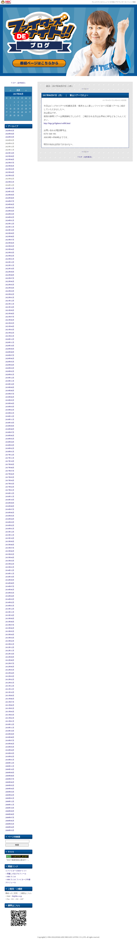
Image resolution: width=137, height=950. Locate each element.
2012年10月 (9, 654)
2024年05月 (9, 208)
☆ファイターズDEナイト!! (15, 871)
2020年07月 (9, 355)
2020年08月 (9, 352)
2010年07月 (9, 740)
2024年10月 (9, 192)
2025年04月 (9, 172)
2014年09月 (9, 580)
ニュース (107, 2)
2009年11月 (9, 766)
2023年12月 (9, 224)
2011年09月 (9, 696)
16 (18, 108)
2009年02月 (9, 795)
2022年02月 (9, 294)
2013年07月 (9, 625)
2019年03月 (9, 407)
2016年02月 (9, 525)
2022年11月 (9, 265)
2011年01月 (9, 721)
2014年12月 (9, 570)
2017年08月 (9, 468)
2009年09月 (9, 773)
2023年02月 (9, 256)
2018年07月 (9, 432)
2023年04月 (9, 249)
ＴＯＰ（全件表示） (18, 83)
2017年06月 (9, 474)
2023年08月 (9, 236)
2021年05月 (9, 323)
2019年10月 (9, 384)
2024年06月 (9, 204)
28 (10, 115)
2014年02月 (9, 602)
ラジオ (100, 2)
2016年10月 (9, 500)
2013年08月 (9, 622)
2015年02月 (9, 564)
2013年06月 (9, 628)
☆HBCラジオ (10, 877)
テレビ (94, 2)
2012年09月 (9, 657)
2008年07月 (9, 817)
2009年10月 (9, 769)
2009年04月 (9, 789)
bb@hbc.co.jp (17, 896)
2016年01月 (9, 529)
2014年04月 (9, 596)
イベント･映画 (131, 2)
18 (26, 108)
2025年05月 (9, 169)
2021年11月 (9, 304)
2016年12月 (9, 493)
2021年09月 (9, 310)
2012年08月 (9, 660)
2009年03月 (9, 792)
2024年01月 (9, 220)
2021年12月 (9, 301)
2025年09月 (9, 156)
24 (22, 112)
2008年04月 (9, 827)
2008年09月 (9, 811)
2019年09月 (9, 387)
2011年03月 (9, 715)
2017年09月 (9, 464)
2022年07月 (9, 278)
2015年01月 (9, 567)
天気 (112, 2)
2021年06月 (9, 320)
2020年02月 (9, 371)
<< (83, 89)
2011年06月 (9, 705)
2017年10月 (9, 461)
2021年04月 (9, 326)
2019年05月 (9, 400)
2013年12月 (9, 609)
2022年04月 (9, 288)
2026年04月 (9, 134)
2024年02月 (9, 217)
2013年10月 (9, 615)
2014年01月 (9, 606)
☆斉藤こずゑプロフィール (15, 874)
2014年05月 (9, 593)
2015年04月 (9, 557)
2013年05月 (9, 631)
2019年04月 (9, 403)
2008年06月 (9, 821)
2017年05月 (9, 477)
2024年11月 (9, 188)
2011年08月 (9, 699)
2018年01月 (9, 452)
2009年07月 (9, 779)
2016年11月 (9, 496)
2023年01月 (9, 259)
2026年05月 (9, 131)
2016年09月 (9, 503)
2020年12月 (9, 339)
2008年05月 (9, 824)
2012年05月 (9, 670)
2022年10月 (9, 269)
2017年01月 (9, 490)
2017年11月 (9, 458)
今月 (18, 90)
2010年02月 (9, 757)
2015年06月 (9, 551)
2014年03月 (9, 599)
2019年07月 (9, 394)
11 (26, 105)
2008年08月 (9, 814)
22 (14, 112)
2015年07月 (9, 548)
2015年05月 (9, 554)
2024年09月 (9, 195)
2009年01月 (9, 798)
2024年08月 (9, 198)
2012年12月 (9, 647)
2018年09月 (9, 426)
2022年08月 (9, 275)
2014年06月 (9, 590)
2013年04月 (9, 635)
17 (22, 108)
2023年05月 (9, 246)
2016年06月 (9, 513)
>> (88, 89)
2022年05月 (9, 285)
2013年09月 (9, 618)
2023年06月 (9, 243)
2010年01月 (9, 760)
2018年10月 (9, 423)
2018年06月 (9, 436)
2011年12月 (9, 686)
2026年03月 (9, 137)
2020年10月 (9, 346)
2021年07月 (9, 317)
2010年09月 (9, 734)
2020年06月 (9, 358)
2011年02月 (9, 718)
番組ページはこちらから (39, 63)
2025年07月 (9, 163)
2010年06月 (9, 744)
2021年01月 (9, 336)
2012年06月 (9, 667)
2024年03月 (9, 214)
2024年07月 (9, 201)
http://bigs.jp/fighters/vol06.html (57, 123)
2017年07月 (9, 471)
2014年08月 (9, 583)
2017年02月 (9, 487)
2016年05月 (9, 516)
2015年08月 (9, 545)
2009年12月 (9, 763)
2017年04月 (9, 480)
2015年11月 (9, 535)
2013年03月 (9, 638)
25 (26, 112)
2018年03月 (9, 445)
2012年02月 (9, 679)
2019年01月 (9, 413)
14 (10, 108)
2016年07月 (9, 509)
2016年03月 (9, 522)
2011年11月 (9, 689)
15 (14, 108)
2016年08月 (9, 506)
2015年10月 (9, 538)
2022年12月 (9, 262)
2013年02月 (9, 641)
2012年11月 (9, 651)
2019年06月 (9, 397)
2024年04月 (9, 211)
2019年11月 (9, 381)
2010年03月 (9, 753)
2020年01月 (9, 375)
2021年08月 (9, 314)
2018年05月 (9, 439)
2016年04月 (9, 519)
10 (22, 105)
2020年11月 (9, 342)
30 (18, 115)
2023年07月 (9, 240)
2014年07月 (9, 586)
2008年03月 (9, 830)
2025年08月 (9, 159)
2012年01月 (9, 683)
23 (18, 112)
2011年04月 (9, 712)
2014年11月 (9, 574)
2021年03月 (9, 330)
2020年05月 (9, 362)
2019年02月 (9, 410)
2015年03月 (9, 561)
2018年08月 (9, 429)
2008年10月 (9, 808)
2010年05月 (9, 747)
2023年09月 (9, 233)
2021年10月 (9, 307)
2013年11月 (9, 612)
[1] (85, 89)
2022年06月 (9, 281)
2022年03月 (9, 291)
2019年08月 (9, 391)
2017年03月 (9, 484)
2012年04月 (9, 673)
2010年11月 (9, 728)
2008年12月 (9, 801)
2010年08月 (9, 737)
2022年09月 (9, 272)
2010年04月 (9, 750)
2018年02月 (9, 448)
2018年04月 (9, 442)
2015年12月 (9, 532)
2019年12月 (9, 378)
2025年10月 (9, 153)
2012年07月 (9, 663)
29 (14, 115)
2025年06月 (9, 166)
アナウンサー (120, 2)
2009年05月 (9, 785)
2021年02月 (9, 333)
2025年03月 (9, 176)
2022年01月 (9, 297)
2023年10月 (9, 230)
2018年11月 (9, 419)
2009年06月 (9, 782)
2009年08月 (9, 776)
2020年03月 (9, 368)
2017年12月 (9, 455)
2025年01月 (9, 182)
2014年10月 (9, 577)
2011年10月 (9, 692)
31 (22, 115)
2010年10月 (9, 731)
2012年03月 (9, 676)
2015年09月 (9, 541)
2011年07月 (9, 702)
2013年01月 (9, 644)
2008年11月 (9, 805)
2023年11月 (9, 227)
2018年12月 (9, 416)
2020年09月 (9, 349)
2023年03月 (9, 253)
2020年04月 (9, 365)
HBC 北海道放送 (6, 2)
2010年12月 (9, 724)
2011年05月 (9, 708)
